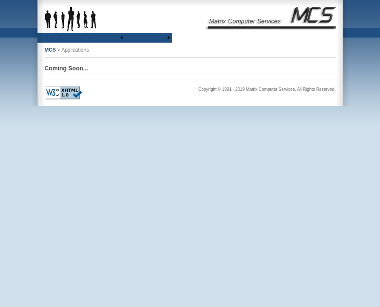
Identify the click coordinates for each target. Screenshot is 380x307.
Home (44, 38)
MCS (50, 50)
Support (134, 38)
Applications (67, 38)
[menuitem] (45, 38)
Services (92, 38)
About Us (155, 38)
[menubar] (104, 38)
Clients (111, 38)
